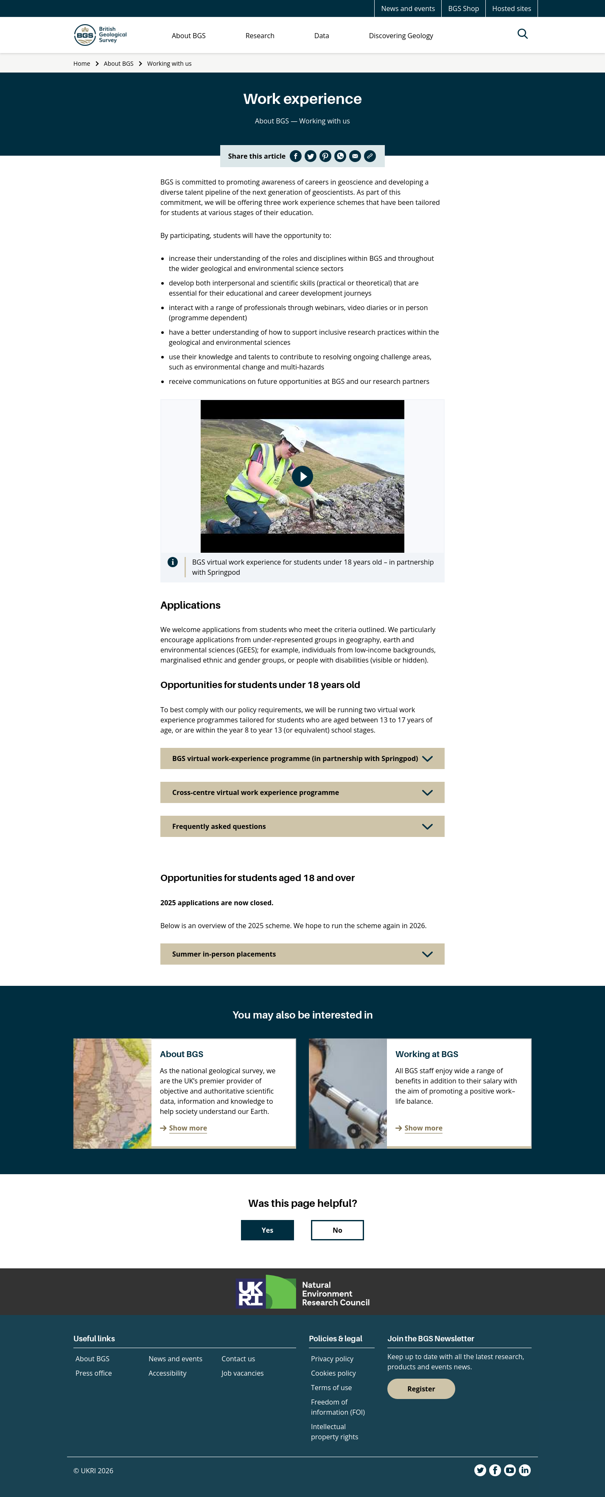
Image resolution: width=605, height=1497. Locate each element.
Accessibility (167, 1373)
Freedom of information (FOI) (338, 1407)
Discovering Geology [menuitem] (401, 35)
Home (81, 63)
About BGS (119, 63)
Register (421, 1388)
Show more (188, 1128)
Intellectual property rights (335, 1431)
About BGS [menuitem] (189, 35)
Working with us (169, 63)
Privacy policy (332, 1358)
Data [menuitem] (321, 35)
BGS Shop (463, 8)
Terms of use (331, 1387)
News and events (408, 8)
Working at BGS (426, 1054)
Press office (94, 1373)
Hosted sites (511, 8)
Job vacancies (242, 1373)
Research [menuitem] (260, 35)
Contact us (238, 1358)
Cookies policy (333, 1373)
